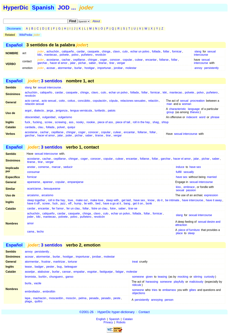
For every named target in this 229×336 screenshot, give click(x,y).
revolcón (100, 54)
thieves (194, 112)
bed (98, 203)
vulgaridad (48, 117)
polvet (61, 127)
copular (127, 59)
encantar (151, 59)
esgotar (92, 271)
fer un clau (73, 208)
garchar (42, 62)
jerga (50, 110)
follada (156, 51)
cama (30, 231)
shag (156, 122)
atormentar (65, 67)
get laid (126, 200)
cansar (66, 271)
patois (111, 110)
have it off (33, 203)
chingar (92, 59)
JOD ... (67, 7)
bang (127, 203)
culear (139, 59)
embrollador (32, 291)
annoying (157, 299)
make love (96, 200)
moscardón (56, 298)
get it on (138, 203)
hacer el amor (58, 62)
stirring (198, 276)
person (169, 299)
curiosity (209, 276)
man (169, 103)
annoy (198, 67)
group (170, 112)
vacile (37, 283)
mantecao (50, 54)
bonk (149, 203)
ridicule (136, 284)
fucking (37, 122)
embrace (189, 186)
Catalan (128, 319)
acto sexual (49, 100)
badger (39, 266)
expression (211, 195)
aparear (48, 181)
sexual (184, 100)
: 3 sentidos (45, 80)
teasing (162, 276)
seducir (68, 166)
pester (50, 266)
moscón (71, 298)
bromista (30, 276)
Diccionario (14, 28)
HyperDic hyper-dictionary (116, 312)
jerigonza (61, 110)
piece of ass (105, 122)
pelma (82, 298)
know (151, 200)
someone (138, 276)
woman (186, 103)
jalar (72, 62)
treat (135, 261)
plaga (28, 301)
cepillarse (79, 59)
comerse (43, 166)
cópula (113, 100)
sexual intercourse (205, 53)
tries (154, 289)
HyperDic (15, 7)
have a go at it (112, 203)
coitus (71, 100)
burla (28, 283)
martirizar (59, 261)
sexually (189, 171)
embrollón (49, 291)
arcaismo (33, 195)
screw (48, 122)
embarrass (169, 289)
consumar (33, 171)
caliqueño (68, 51)
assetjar (30, 271)
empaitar (79, 271)
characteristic (177, 108)
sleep (191, 233)
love (70, 200)
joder (69, 135)
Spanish (43, 7)
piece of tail (123, 122)
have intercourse (192, 200)
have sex (195, 166)
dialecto (39, 110)
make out (82, 200)
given (149, 276)
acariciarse (34, 188)
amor (30, 223)
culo (125, 51)
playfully (179, 281)
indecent (191, 117)
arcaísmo (47, 195)
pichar (82, 62)
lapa (27, 298)
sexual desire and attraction (197, 223)
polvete (64, 54)
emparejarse (75, 181)
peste (116, 298)
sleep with (112, 200)
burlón (43, 276)
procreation (197, 100)
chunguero (56, 276)
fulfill (179, 171)
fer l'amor (58, 208)
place (179, 233)
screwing (60, 122)
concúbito (84, 100)
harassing (152, 281)
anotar (31, 166)
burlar (78, 67)
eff (70, 203)
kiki (39, 54)
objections (138, 293)
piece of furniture (189, 229)
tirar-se (132, 208)
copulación (100, 100)
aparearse (33, 181)
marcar (56, 166)
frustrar (46, 261)
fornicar (177, 51)
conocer (115, 59)
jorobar (118, 67)
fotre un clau (99, 208)
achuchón (53, 51)
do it (159, 200)
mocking (183, 276)
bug (59, 266)
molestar (130, 67)
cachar (66, 59)
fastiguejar (106, 271)
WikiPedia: (29, 34)
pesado (106, 298)
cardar (81, 51)
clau (40, 127)
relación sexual (34, 103)
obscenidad (32, 117)
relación (153, 100)
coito (62, 100)
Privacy (108, 322)
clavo (116, 51)
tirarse (102, 62)
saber (92, 62)
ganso (69, 276)
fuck (27, 122)
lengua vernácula (81, 110)
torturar (72, 261)
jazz (62, 203)
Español (14, 44)
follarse (164, 59)
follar (166, 51)
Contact (144, 312)
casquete (93, 51)
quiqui (71, 127)
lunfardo (100, 110)
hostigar (89, 67)
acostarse (53, 59)
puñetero (86, 54)
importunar (104, 67)
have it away (214, 200)
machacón (39, 298)
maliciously (196, 281)
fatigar (119, 271)
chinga (106, 51)
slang (197, 51)
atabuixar (43, 271)
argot (28, 110)
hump (77, 203)
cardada (30, 127)
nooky (80, 122)
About (96, 21)
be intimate (172, 200)
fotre (113, 208)
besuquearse (52, 188)
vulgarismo (65, 117)
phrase (215, 117)
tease (28, 266)
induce (180, 166)
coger (103, 59)
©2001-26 (86, 312)
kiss (178, 186)
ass (71, 122)
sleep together (36, 200)
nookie (90, 122)
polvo (75, 54)
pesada (94, 298)
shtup (165, 122)
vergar (121, 62)
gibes (192, 289)
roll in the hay (141, 122)
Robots (121, 322)
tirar (111, 62)
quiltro (38, 301)
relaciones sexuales (133, 100)
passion (191, 190)
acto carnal (32, 100)
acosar (51, 67)
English (101, 319)
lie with (88, 203)
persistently (211, 67)
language (194, 108)
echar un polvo (139, 51)
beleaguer (70, 266)
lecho (40, 231)
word (202, 117)
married (211, 176)
